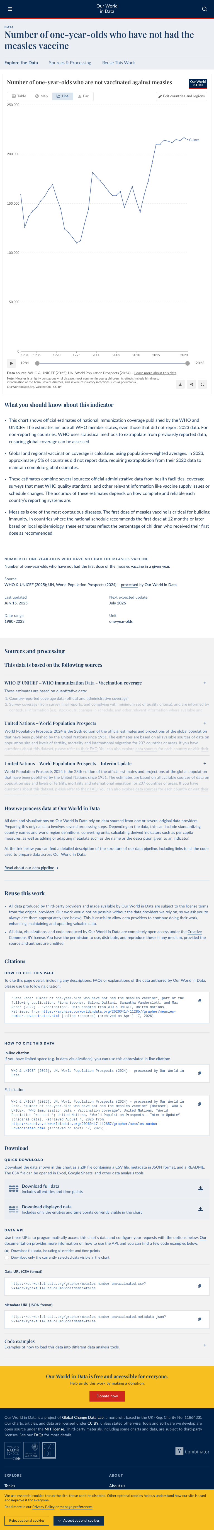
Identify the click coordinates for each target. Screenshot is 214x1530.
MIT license (54, 1439)
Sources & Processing (70, 63)
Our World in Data (107, 9)
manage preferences (76, 1507)
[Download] (180, 384)
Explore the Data (21, 63)
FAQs (38, 1445)
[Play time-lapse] (11, 363)
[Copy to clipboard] (194, 1000)
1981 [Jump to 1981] (24, 363)
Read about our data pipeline (31, 868)
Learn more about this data (155, 373)
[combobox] (205, 9)
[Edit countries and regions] (181, 96)
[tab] (19, 96)
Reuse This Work (118, 63)
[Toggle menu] (10, 8)
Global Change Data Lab (83, 1428)
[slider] (37, 363)
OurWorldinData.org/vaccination (29, 386)
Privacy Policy (43, 1507)
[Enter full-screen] (202, 384)
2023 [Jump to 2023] (200, 363)
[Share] (191, 384)
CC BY (57, 386)
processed (129, 585)
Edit (184, 96)
